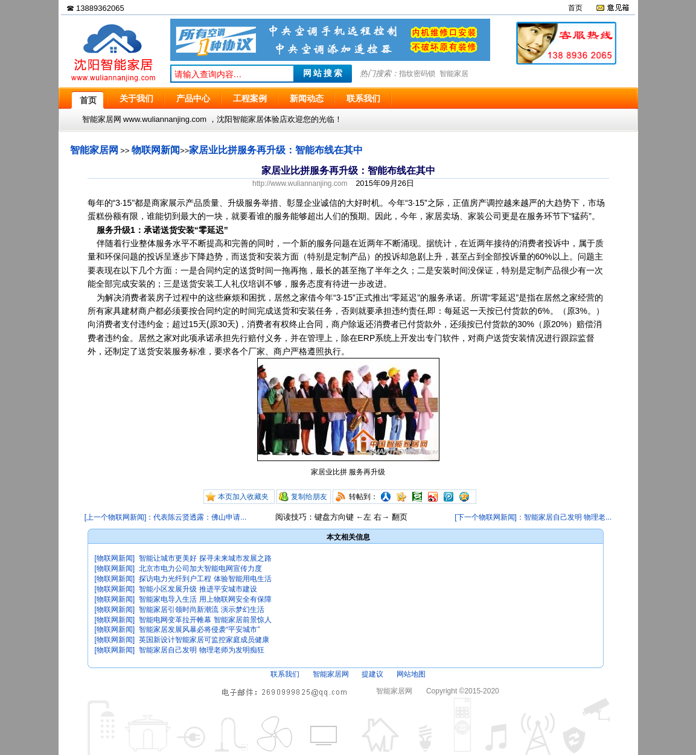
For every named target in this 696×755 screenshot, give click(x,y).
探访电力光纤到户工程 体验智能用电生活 (205, 579)
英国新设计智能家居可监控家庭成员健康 (204, 640)
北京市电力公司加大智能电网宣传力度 (200, 568)
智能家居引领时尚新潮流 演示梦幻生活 (201, 609)
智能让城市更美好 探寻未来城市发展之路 (205, 558)
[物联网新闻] (115, 558)
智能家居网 (94, 150)
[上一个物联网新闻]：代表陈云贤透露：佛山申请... (166, 517)
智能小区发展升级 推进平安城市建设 (198, 589)
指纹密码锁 (417, 73)
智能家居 (453, 73)
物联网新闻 (156, 150)
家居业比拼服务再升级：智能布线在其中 (276, 150)
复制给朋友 (309, 496)
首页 (575, 8)
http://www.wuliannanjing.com (299, 183)
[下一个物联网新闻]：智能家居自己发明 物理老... (533, 517)
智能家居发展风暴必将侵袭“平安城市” (199, 629)
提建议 (372, 674)
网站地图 (411, 674)
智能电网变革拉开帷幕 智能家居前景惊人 (205, 620)
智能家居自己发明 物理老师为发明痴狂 (201, 650)
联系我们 (284, 674)
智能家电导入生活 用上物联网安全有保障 (205, 599)
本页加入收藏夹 (243, 496)
